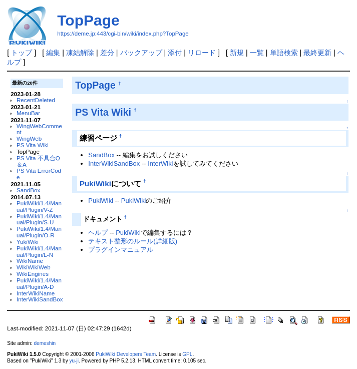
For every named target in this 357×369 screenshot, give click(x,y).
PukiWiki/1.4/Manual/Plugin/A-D (39, 283)
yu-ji (73, 360)
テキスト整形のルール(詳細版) (132, 241)
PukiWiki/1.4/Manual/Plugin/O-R (39, 231)
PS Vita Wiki (33, 145)
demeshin (45, 343)
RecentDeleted (36, 100)
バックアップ (141, 53)
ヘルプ (98, 232)
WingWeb (29, 138)
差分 (107, 53)
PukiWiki (95, 183)
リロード (202, 53)
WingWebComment (39, 129)
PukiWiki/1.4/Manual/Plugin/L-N (39, 251)
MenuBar (28, 113)
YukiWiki (28, 241)
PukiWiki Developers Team (126, 354)
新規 (237, 53)
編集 (53, 53)
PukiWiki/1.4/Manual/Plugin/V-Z (39, 206)
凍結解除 (80, 53)
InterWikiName (36, 293)
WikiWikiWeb (34, 267)
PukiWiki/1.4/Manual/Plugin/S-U (39, 219)
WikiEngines (33, 273)
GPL (187, 354)
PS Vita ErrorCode (39, 173)
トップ (21, 53)
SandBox (28, 190)
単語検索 (284, 53)
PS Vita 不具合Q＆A (38, 161)
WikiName (30, 260)
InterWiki (160, 163)
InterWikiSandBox (40, 299)
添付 (175, 53)
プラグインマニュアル (120, 249)
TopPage (88, 20)
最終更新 (317, 53)
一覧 (257, 53)
